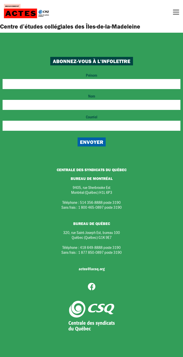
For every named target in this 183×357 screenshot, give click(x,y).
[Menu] (176, 13)
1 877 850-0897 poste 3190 (100, 252)
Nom (91, 101)
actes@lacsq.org (92, 268)
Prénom (91, 80)
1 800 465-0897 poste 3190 (100, 207)
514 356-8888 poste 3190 (100, 202)
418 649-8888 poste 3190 (100, 247)
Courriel (91, 122)
